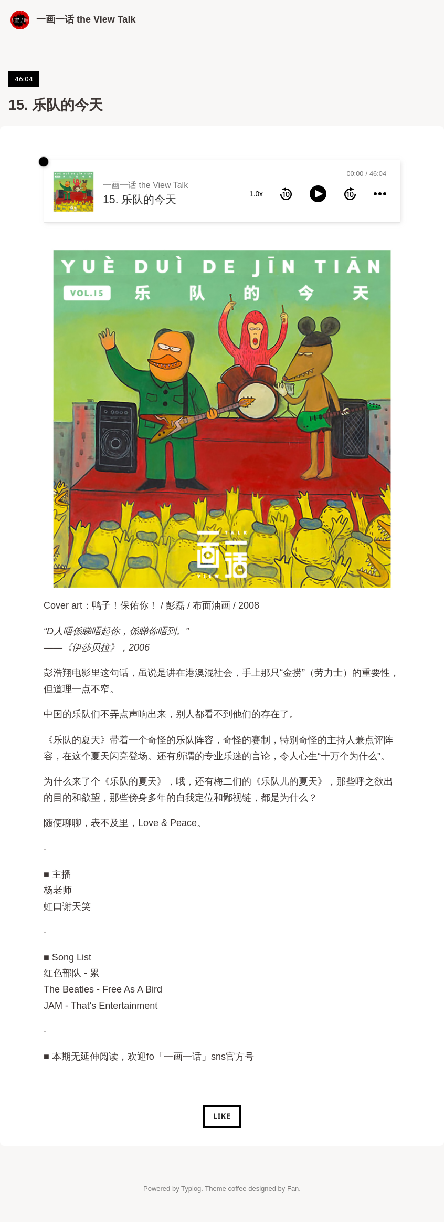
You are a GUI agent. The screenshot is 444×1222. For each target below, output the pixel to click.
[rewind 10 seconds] (286, 193)
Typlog (191, 1189)
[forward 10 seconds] (350, 193)
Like (221, 1116)
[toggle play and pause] (318, 193)
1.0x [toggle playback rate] (256, 194)
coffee (237, 1189)
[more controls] (380, 193)
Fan (293, 1189)
